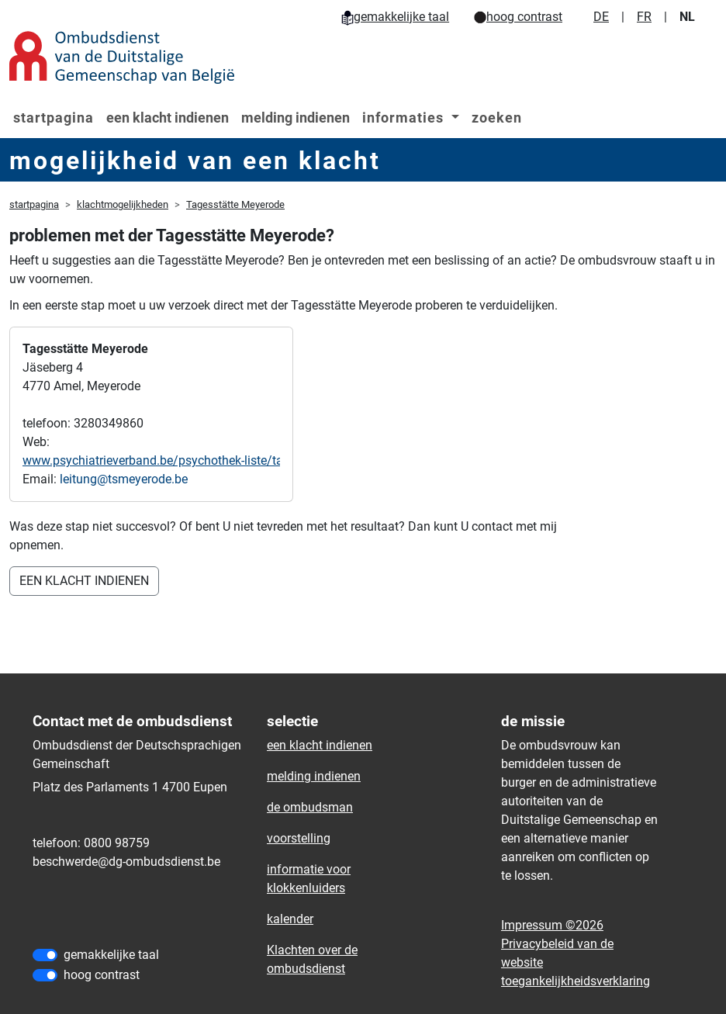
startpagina (53, 117)
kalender (290, 919)
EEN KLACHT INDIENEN (84, 580)
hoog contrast (518, 16)
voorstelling (298, 838)
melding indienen (295, 117)
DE (601, 16)
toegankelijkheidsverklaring (575, 981)
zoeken (497, 117)
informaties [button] (405, 117)
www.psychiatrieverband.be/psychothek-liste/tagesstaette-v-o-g (195, 460)
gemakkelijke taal (395, 16)
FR (644, 16)
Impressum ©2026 (552, 925)
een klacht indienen (167, 117)
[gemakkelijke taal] (45, 955)
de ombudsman (310, 807)
